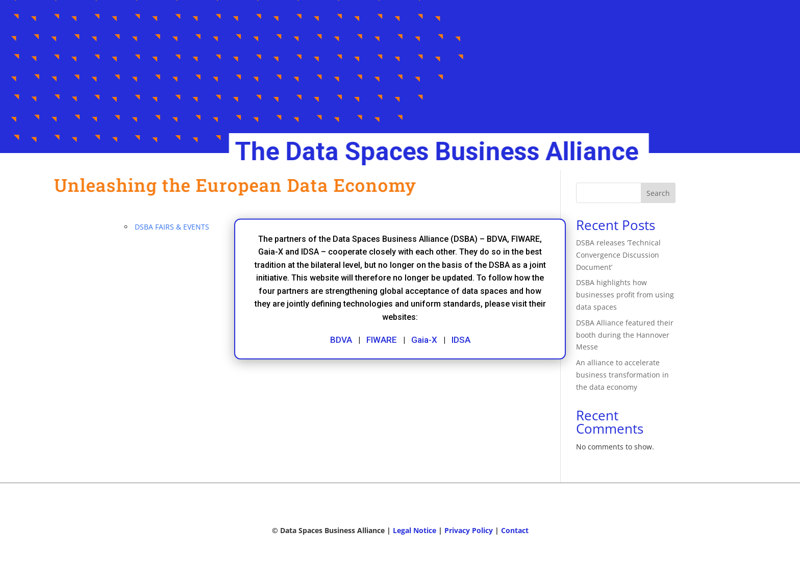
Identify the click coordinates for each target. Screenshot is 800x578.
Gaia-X (424, 339)
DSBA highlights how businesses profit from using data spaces (625, 295)
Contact (515, 530)
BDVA (341, 339)
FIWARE (381, 339)
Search (658, 193)
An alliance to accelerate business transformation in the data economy (622, 375)
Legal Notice (414, 530)
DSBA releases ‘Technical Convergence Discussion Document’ (618, 255)
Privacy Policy (468, 530)
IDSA (461, 339)
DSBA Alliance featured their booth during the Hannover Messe (624, 335)
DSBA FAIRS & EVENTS (172, 227)
